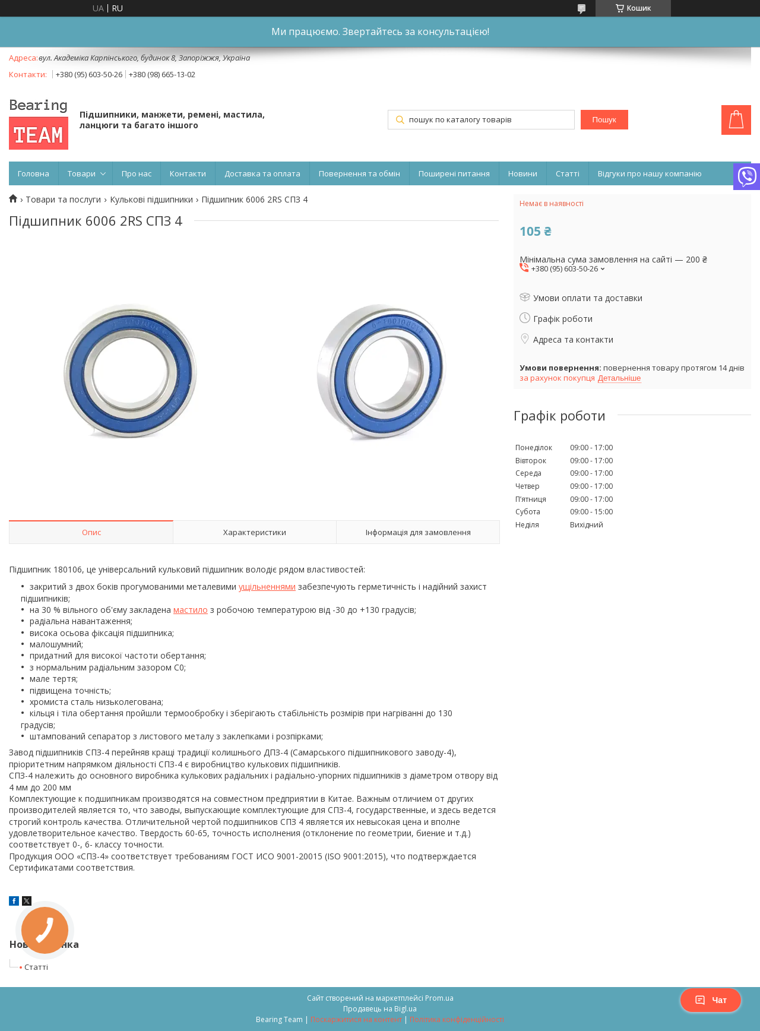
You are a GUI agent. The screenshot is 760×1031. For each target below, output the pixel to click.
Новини (522, 173)
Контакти (188, 173)
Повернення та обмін (359, 173)
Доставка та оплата (262, 173)
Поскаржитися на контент (356, 1019)
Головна (33, 173)
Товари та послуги (63, 199)
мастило (190, 609)
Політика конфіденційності (457, 1019)
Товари (82, 173)
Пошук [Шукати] (604, 119)
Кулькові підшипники (151, 199)
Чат (711, 1000)
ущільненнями (267, 586)
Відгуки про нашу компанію (650, 173)
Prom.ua (439, 998)
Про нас (136, 173)
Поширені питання (454, 173)
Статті (568, 173)
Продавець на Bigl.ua (380, 1009)
